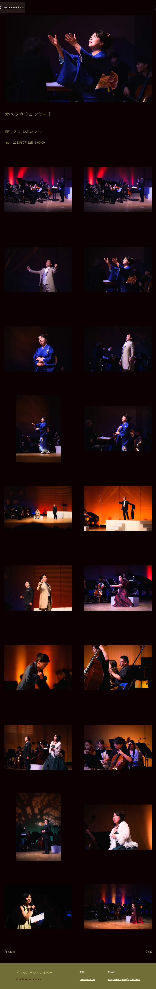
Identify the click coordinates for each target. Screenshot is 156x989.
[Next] (142, 952)
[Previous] (15, 952)
